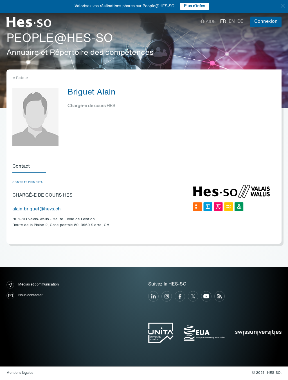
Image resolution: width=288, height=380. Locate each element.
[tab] (29, 167)
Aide (208, 22)
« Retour (20, 78)
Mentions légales (19, 373)
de (240, 21)
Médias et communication (32, 285)
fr (223, 21)
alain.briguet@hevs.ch (36, 209)
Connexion (266, 21)
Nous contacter (24, 296)
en (232, 21)
